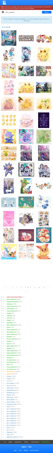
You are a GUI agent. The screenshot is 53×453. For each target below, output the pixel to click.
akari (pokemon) (12, 299)
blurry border (11, 399)
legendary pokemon (13, 437)
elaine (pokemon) (12, 329)
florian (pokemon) (12, 339)
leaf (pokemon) (11, 362)
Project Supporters (34, 450)
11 (44, 287)
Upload (10, 442)
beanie (9, 395)
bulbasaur (10, 304)
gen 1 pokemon (11, 409)
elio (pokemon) (11, 332)
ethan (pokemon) (12, 334)
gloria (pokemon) (12, 346)
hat (8, 430)
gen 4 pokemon (11, 416)
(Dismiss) (32, 8)
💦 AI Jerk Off (6, 27)
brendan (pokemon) (13, 301)
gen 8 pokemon (11, 425)
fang (8, 406)
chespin (9, 313)
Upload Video (18, 442)
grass (8, 427)
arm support (10, 383)
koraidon (9, 357)
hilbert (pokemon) (12, 350)
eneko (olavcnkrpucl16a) (14, 297)
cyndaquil (10, 322)
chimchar (9, 318)
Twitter (20, 450)
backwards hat (11, 390)
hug (8, 434)
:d (7, 381)
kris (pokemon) (11, 360)
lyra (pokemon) (11, 369)
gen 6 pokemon (11, 420)
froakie (9, 341)
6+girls (9, 378)
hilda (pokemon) (12, 353)
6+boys (9, 376)
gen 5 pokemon (11, 418)
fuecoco (9, 343)
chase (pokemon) (12, 311)
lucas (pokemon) (12, 367)
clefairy (9, 320)
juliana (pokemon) (12, 355)
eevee (9, 327)
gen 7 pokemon (11, 423)
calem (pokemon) (12, 306)
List (5, 442)
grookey (9, 348)
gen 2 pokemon (11, 411)
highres (9, 374)
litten (8, 364)
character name (11, 404)
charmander (10, 308)
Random (26, 442)
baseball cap (11, 392)
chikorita (9, 315)
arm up (9, 385)
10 (39, 287)
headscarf (10, 432)
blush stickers (11, 402)
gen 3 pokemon (11, 413)
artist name (10, 388)
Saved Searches (35, 442)
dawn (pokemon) (12, 325)
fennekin (9, 336)
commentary (10, 371)
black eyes (10, 397)
